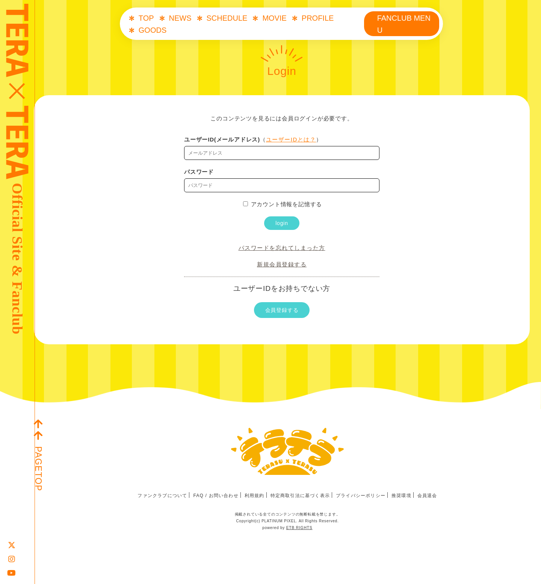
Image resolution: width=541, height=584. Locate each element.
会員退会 (427, 495)
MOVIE (274, 18)
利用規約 (254, 495)
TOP (146, 18)
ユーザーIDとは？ (291, 139)
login (281, 223)
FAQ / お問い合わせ (215, 495)
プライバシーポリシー (360, 495)
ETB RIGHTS (299, 528)
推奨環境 (401, 495)
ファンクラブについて (162, 495)
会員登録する (282, 310)
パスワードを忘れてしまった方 (282, 248)
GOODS (152, 30)
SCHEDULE (227, 18)
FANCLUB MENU (404, 24)
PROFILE (318, 18)
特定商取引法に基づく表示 (300, 495)
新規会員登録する (282, 264)
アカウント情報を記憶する (282, 204)
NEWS (180, 18)
